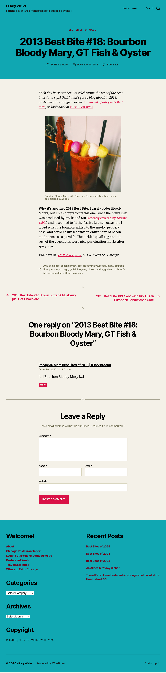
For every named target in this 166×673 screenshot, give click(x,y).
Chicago (92, 30)
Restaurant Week (17, 561)
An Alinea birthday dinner (103, 569)
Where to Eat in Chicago (22, 570)
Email (88, 467)
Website (43, 482)
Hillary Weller (17, 6)
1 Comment (114, 65)
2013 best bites (52, 266)
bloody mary (108, 266)
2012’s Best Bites (83, 108)
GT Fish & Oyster (70, 256)
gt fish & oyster (78, 270)
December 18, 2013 (87, 65)
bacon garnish (70, 266)
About (10, 547)
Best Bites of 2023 (98, 561)
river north (113, 270)
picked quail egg (97, 270)
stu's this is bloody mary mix (68, 273)
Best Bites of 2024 (98, 554)
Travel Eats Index (17, 565)
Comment (45, 437)
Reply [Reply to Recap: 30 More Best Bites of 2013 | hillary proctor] (43, 386)
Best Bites (75, 30)
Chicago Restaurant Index (23, 552)
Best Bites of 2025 (98, 547)
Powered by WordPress (52, 664)
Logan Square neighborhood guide (29, 556)
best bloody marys (89, 266)
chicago (64, 270)
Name (43, 467)
